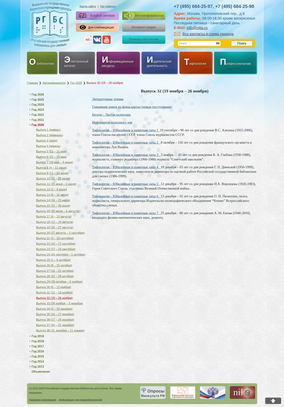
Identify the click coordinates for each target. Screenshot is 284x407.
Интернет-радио (143, 27)
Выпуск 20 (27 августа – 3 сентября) (60, 232)
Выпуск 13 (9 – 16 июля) (52, 194)
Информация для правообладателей (80, 399)
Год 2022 (38, 114)
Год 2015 (38, 356)
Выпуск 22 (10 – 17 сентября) (56, 243)
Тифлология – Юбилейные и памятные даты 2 (125, 142)
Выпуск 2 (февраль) (49, 135)
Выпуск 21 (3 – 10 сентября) (55, 238)
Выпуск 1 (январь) (48, 129)
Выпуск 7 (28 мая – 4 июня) (54, 162)
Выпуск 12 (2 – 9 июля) (51, 189)
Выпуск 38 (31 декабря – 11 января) (60, 330)
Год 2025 (38, 99)
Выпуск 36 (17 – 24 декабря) (55, 319)
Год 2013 (38, 366)
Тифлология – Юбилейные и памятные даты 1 (125, 130)
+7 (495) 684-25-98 (234, 6)
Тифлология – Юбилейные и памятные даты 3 (125, 155)
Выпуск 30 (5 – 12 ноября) (53, 287)
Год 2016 (38, 351)
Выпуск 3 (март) (47, 140)
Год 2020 (38, 124)
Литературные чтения (108, 99)
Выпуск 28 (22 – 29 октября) (55, 276)
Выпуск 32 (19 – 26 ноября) (54, 298)
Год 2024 (38, 104)
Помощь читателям (143, 39)
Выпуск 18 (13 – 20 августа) (54, 222)
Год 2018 (38, 341)
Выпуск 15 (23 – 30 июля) (53, 205)
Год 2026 (38, 94)
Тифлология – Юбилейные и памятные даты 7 (125, 213)
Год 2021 (38, 119)
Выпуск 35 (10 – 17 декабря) (55, 314)
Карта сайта (88, 6)
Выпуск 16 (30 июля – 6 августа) (57, 211)
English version (96, 16)
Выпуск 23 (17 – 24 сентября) (56, 249)
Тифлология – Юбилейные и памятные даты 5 (125, 184)
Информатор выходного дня (112, 122)
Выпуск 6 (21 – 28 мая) (51, 156)
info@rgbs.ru (197, 28)
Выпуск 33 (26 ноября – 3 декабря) (59, 303)
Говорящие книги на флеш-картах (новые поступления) (132, 107)
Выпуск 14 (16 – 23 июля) (53, 200)
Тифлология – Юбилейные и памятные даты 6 (125, 196)
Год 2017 (38, 346)
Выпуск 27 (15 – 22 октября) (55, 270)
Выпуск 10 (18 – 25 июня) (53, 178)
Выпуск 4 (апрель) (48, 146)
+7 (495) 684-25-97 (193, 6)
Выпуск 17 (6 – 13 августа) (54, 216)
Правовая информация (42, 399)
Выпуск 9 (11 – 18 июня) (52, 173)
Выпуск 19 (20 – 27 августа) (54, 227)
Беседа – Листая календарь (111, 114)
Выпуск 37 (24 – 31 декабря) (55, 325)
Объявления (41, 371)
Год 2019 (38, 336)
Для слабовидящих (97, 27)
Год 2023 (38, 109)
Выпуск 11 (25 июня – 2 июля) (56, 184)
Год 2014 (38, 361)
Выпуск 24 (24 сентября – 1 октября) (60, 254)
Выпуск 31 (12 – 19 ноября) (54, 292)
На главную (108, 6)
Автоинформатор (144, 16)
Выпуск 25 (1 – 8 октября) (53, 260)
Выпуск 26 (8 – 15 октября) (54, 265)
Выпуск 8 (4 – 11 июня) (51, 167)
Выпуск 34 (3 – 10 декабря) (54, 308)
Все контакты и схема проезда (204, 34)
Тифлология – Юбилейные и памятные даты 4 (125, 167)
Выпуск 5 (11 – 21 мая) (51, 151)
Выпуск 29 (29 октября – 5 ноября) (59, 281)
